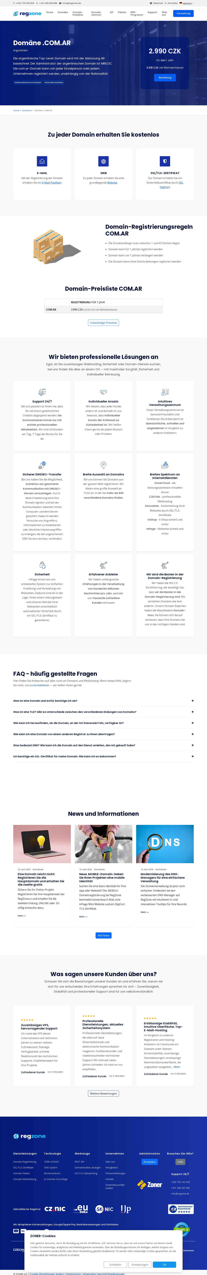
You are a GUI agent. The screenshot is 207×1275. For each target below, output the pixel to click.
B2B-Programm (137, 13)
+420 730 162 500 (23, 3)
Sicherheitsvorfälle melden (115, 1186)
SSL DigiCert (172, 185)
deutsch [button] (186, 3)
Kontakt (109, 1179)
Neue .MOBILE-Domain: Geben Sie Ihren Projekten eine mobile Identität (102, 877)
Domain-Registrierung (24, 1161)
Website (112, 182)
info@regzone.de (70, 3)
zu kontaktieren (39, 685)
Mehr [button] (176, 1067)
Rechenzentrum (52, 1173)
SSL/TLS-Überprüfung (86, 1173)
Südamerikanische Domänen (28, 82)
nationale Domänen (53, 82)
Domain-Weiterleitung (24, 1179)
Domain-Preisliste (78, 13)
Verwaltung (183, 13)
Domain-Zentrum (96, 13)
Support (152, 12)
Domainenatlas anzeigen (88, 1167)
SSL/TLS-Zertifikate (23, 1167)
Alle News (103, 935)
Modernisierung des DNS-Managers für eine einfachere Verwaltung (163, 877)
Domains (63, 12)
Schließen (115, 1264)
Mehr (22, 915)
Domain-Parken (21, 1173)
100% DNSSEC (51, 1161)
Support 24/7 (180, 1174)
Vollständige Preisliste (103, 323)
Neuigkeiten (111, 1167)
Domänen (27, 110)
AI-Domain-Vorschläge (56, 1179)
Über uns (164, 13)
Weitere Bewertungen (103, 1093)
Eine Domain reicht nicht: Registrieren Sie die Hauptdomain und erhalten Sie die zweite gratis (41, 879)
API (111, 12)
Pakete (122, 12)
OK (164, 1264)
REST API (79, 1161)
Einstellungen (140, 1264)
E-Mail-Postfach (51, 182)
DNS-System (50, 1167)
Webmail (156, 3)
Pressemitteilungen (115, 1173)
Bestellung (165, 77)
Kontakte (171, 3)
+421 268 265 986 (46, 3)
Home (49, 12)
